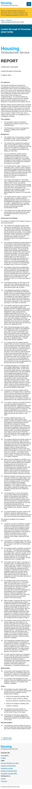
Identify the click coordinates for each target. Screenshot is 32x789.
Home (2, 20)
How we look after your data (10, 763)
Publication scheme (7, 768)
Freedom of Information (8, 766)
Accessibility (5, 755)
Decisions (9, 20)
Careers (3, 778)
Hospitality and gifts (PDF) (9, 773)
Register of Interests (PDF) (9, 771)
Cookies (3, 758)
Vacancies (4, 781)
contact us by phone (11, 15)
